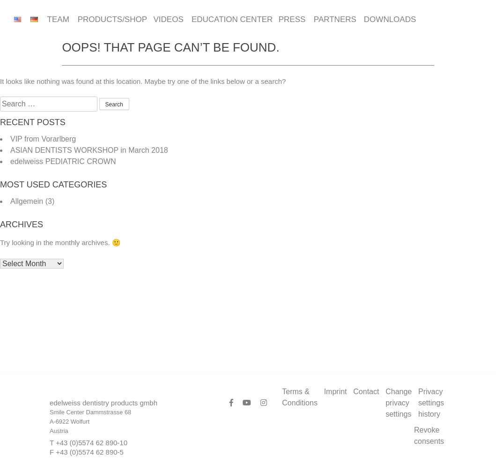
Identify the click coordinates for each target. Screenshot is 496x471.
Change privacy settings (398, 403)
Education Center (230, 19)
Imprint (335, 392)
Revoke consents (429, 435)
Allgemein (26, 201)
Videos (168, 19)
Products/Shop (111, 19)
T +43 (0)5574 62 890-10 (88, 443)
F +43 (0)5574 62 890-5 (87, 452)
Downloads (389, 19)
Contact (366, 392)
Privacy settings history (431, 403)
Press (291, 19)
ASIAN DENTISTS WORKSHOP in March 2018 (89, 150)
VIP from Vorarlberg (43, 139)
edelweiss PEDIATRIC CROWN (63, 161)
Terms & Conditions (300, 397)
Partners (334, 19)
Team (57, 19)
